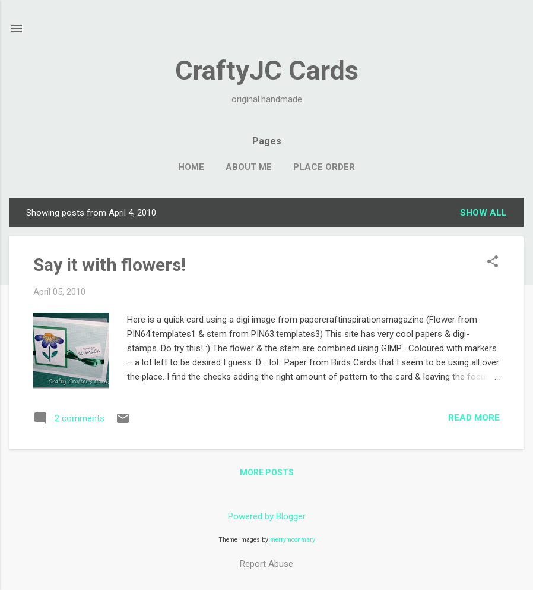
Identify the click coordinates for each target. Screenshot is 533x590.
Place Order (324, 167)
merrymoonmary (292, 540)
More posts (267, 472)
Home (191, 167)
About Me (249, 167)
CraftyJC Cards (266, 70)
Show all (483, 212)
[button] (493, 262)
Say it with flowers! (109, 264)
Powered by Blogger (267, 516)
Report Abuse (266, 564)
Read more (474, 417)
